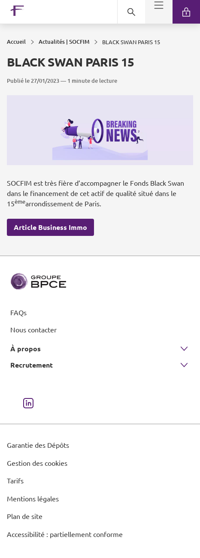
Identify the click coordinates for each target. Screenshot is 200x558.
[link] (186, 12)
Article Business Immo (50, 227)
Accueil (16, 41)
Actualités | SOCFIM (64, 41)
